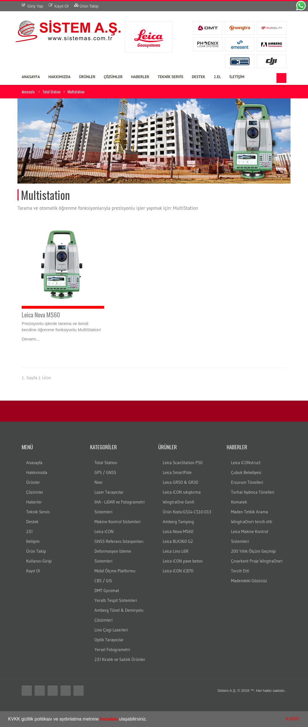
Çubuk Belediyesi (246, 472)
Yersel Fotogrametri (112, 649)
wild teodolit (102, 710)
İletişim (33, 541)
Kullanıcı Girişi (39, 561)
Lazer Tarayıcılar (109, 492)
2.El (29, 531)
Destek (32, 521)
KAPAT (293, 719)
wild (88, 710)
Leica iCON (104, 531)
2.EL (217, 76)
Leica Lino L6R (175, 551)
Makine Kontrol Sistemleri (118, 521)
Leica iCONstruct (246, 462)
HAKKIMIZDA (59, 76)
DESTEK (198, 76)
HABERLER (140, 76)
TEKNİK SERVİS (170, 76)
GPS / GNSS (105, 472)
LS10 (209, 705)
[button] (149, 720)
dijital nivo (60, 710)
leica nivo (188, 705)
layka (154, 699)
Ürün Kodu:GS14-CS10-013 (187, 511)
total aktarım (138, 710)
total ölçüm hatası (192, 710)
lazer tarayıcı (277, 705)
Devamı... (31, 339)
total (41, 699)
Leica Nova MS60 (41, 314)
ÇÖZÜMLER (113, 76)
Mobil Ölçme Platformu (115, 571)
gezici (175, 705)
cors (157, 705)
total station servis (222, 710)
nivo (200, 705)
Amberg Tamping (178, 521)
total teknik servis (252, 710)
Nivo (98, 482)
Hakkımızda (36, 472)
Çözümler (34, 492)
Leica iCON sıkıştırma (182, 492)
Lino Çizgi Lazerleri (111, 630)
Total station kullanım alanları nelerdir (59, 705)
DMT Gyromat (107, 590)
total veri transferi (163, 710)
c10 (20, 710)
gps (247, 699)
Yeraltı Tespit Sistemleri (116, 600)
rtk (151, 705)
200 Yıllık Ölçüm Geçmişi (253, 551)
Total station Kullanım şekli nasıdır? (119, 705)
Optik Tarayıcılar (109, 639)
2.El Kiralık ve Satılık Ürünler (120, 659)
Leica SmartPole (177, 472)
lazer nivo (258, 705)
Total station (27, 699)
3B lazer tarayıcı (37, 710)
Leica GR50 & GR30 (180, 482)
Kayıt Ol (33, 571)
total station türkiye (117, 699)
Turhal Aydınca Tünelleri (252, 492)
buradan (109, 719)
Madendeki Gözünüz (249, 580)
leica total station (87, 699)
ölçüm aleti (208, 699)
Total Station (52, 91)
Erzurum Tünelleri (247, 482)
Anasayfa (28, 91)
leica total (141, 699)
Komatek (239, 502)
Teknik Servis (38, 511)
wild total (120, 710)
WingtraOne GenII (178, 502)
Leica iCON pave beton (183, 561)
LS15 (219, 705)
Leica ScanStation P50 (182, 462)
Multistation (76, 91)
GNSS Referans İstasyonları (119, 541)
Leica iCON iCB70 (178, 571)
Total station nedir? (266, 699)
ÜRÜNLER (87, 76)
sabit (165, 705)
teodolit (52, 699)
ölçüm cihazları (230, 699)
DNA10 (243, 705)
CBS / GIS (103, 580)
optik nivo (76, 710)
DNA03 (230, 705)
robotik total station (183, 699)
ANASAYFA (31, 76)
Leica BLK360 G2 (178, 541)
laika (163, 699)
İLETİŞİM (236, 76)
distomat (66, 699)
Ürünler (33, 482)
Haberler (34, 502)
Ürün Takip (36, 551)
